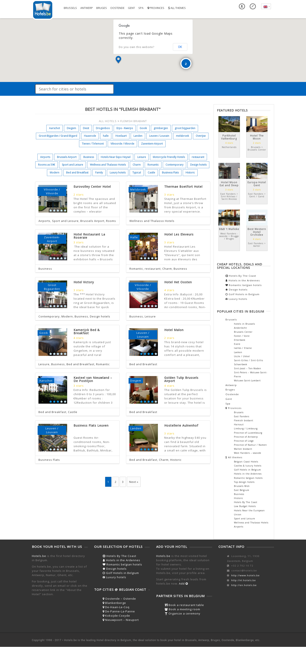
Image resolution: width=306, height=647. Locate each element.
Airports (45, 157)
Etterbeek (239, 339)
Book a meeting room (182, 609)
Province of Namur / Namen (250, 444)
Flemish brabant (243, 420)
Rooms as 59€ (46, 164)
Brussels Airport (66, 157)
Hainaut (239, 424)
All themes (177, 8)
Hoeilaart (121, 136)
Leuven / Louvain (159, 136)
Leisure (141, 157)
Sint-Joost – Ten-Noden (247, 368)
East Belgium (241, 490)
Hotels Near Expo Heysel (115, 157)
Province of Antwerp (246, 436)
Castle (151, 172)
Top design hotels (244, 482)
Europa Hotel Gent (257, 183)
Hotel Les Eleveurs (179, 234)
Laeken (238, 352)
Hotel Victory (84, 282)
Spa (140, 8)
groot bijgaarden (185, 128)
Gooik (143, 128)
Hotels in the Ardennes (242, 280)
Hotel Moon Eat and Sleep (229, 183)
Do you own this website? (136, 47)
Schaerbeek (240, 364)
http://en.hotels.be (244, 585)
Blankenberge (114, 603)
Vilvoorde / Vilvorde (122, 143)
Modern (54, 172)
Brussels (70, 8)
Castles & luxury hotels (247, 465)
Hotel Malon (174, 330)
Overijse (201, 136)
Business (88, 157)
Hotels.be (39, 556)
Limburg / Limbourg (246, 428)
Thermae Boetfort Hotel (183, 187)
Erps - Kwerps (124, 128)
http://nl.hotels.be (243, 580)
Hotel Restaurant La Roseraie (89, 236)
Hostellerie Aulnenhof (181, 425)
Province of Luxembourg (248, 432)
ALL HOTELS (108, 121)
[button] (118, 60)
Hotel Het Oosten (178, 282)
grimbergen (161, 128)
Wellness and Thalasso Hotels (108, 164)
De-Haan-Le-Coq (116, 607)
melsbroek (182, 136)
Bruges (101, 8)
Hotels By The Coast (240, 275)
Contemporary (174, 164)
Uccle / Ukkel (242, 356)
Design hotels (198, 164)
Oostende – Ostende (119, 598)
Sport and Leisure (72, 164)
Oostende (117, 8)
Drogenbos (103, 128)
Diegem (71, 128)
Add (183, 583)
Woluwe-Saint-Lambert (247, 380)
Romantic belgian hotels (243, 285)
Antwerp (86, 8)
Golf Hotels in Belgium (242, 294)
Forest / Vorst (242, 335)
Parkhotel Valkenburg (229, 137)
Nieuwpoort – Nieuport (121, 620)
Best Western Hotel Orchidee (257, 231)
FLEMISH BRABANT (133, 121)
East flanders (241, 416)
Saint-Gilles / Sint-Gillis (248, 360)
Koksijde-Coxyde (116, 615)
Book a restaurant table (184, 605)
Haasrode (90, 136)
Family (99, 172)
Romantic (153, 164)
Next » (133, 482)
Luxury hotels (118, 172)
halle (106, 136)
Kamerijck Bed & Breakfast (87, 331)
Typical (136, 172)
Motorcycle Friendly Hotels (169, 157)
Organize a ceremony (182, 613)
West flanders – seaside (247, 452)
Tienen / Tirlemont (93, 143)
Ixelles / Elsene (243, 348)
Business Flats (170, 172)
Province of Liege (244, 440)
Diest (86, 128)
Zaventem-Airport (152, 143)
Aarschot (54, 128)
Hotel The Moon (257, 137)
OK (180, 47)
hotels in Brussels (244, 323)
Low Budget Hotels (245, 506)
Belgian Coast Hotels (246, 461)
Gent (131, 8)
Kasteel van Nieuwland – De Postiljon (93, 379)
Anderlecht (240, 327)
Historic (190, 172)
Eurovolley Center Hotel (92, 187)
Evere (237, 344)
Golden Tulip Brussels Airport (181, 379)
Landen (137, 136)
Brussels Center (243, 331)
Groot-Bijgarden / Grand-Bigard (58, 136)
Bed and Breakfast (77, 172)
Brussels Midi (242, 486)
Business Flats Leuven (91, 425)
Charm (137, 164)
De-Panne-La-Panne (119, 611)
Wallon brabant (243, 448)
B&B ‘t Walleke (229, 229)
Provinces (155, 8)
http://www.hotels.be (245, 575)
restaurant (198, 157)
